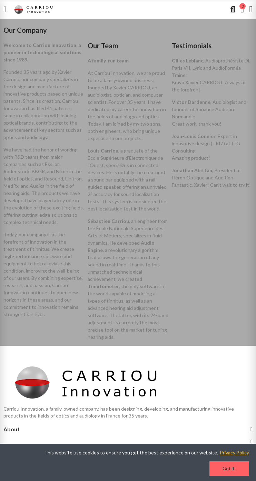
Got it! (229, 468)
